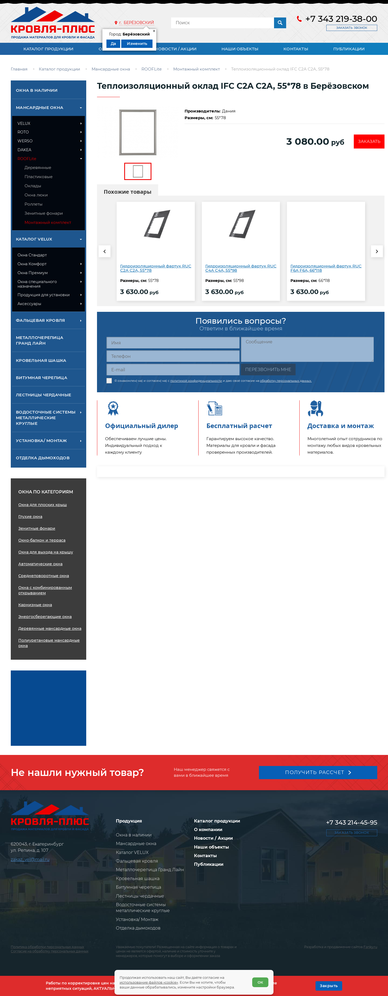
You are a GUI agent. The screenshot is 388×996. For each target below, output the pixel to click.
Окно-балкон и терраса (41, 540)
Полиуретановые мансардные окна (49, 643)
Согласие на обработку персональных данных (49, 951)
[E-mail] (173, 369)
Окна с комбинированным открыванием (45, 590)
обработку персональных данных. (286, 380)
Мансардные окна (39, 107)
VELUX (24, 123)
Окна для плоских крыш (42, 504)
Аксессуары (29, 303)
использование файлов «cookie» (149, 982)
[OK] (329, 985)
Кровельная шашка (41, 360)
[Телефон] (173, 356)
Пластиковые (39, 176)
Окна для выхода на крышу (45, 552)
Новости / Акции (175, 48)
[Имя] (173, 342)
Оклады (33, 185)
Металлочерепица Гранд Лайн (39, 340)
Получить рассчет (314, 772)
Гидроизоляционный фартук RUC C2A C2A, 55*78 (155, 268)
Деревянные (38, 167)
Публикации (349, 48)
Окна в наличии (36, 90)
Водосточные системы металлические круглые (46, 417)
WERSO (25, 141)
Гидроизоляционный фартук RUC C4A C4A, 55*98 (240, 268)
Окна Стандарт (32, 255)
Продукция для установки (44, 294)
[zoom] (138, 132)
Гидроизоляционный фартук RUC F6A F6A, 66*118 (326, 268)
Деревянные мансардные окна (49, 628)
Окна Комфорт (32, 264)
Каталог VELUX (34, 239)
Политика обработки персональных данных (47, 947)
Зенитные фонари (44, 213)
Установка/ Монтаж (41, 440)
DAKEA (24, 149)
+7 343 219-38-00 (341, 19)
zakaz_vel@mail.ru (30, 859)
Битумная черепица (41, 377)
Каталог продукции (48, 48)
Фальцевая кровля (40, 320)
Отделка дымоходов (43, 457)
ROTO (23, 132)
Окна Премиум (33, 272)
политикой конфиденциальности (196, 380)
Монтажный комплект (48, 222)
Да (113, 43)
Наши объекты (239, 48)
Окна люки (36, 194)
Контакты (295, 48)
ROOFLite (27, 158)
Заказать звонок (351, 28)
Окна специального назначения (37, 284)
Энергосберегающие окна (45, 616)
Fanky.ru (370, 947)
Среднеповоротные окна (43, 575)
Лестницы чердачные (43, 394)
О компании (208, 829)
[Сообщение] (307, 349)
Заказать (368, 141)
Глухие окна (30, 516)
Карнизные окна (35, 604)
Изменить (137, 43)
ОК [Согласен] (260, 982)
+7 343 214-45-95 (351, 822)
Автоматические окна (40, 563)
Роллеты (34, 204)
